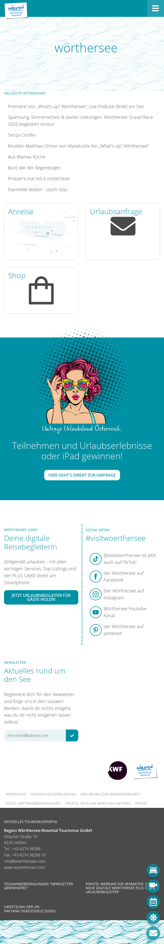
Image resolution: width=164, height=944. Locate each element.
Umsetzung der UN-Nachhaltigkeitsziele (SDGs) (29, 908)
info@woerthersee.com (24, 861)
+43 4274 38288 (26, 849)
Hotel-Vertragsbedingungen (33, 803)
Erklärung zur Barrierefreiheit (110, 794)
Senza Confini (22, 135)
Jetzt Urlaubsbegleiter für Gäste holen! (41, 597)
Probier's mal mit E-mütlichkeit (39, 179)
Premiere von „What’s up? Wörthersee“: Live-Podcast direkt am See (76, 106)
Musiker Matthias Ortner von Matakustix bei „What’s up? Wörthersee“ (78, 146)
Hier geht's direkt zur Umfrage (82, 475)
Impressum (16, 794)
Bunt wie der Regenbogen (34, 168)
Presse (141, 803)
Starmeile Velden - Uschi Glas (37, 189)
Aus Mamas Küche (26, 157)
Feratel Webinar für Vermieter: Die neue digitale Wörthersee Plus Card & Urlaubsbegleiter (122, 888)
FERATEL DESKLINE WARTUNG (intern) (97, 803)
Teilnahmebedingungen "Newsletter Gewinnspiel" (38, 886)
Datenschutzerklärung (53, 794)
